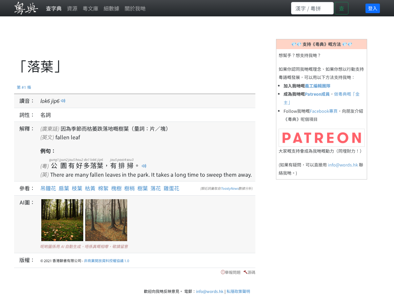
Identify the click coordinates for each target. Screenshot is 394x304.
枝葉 (77, 188)
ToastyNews (230, 188)
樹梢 (129, 188)
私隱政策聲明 (238, 291)
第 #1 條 (24, 87)
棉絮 (103, 188)
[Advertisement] (133, 41)
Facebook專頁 (324, 111)
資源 (72, 8)
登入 (372, 8)
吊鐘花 (48, 188)
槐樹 (116, 188)
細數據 (111, 8)
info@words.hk (343, 165)
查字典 (54, 8)
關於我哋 (135, 8)
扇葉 (64, 188)
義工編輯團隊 (317, 86)
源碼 (251, 272)
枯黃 (90, 188)
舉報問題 (233, 272)
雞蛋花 (171, 188)
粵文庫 (90, 8)
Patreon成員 (317, 94)
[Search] (312, 8)
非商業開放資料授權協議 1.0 (106, 260)
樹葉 (142, 188)
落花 (155, 188)
